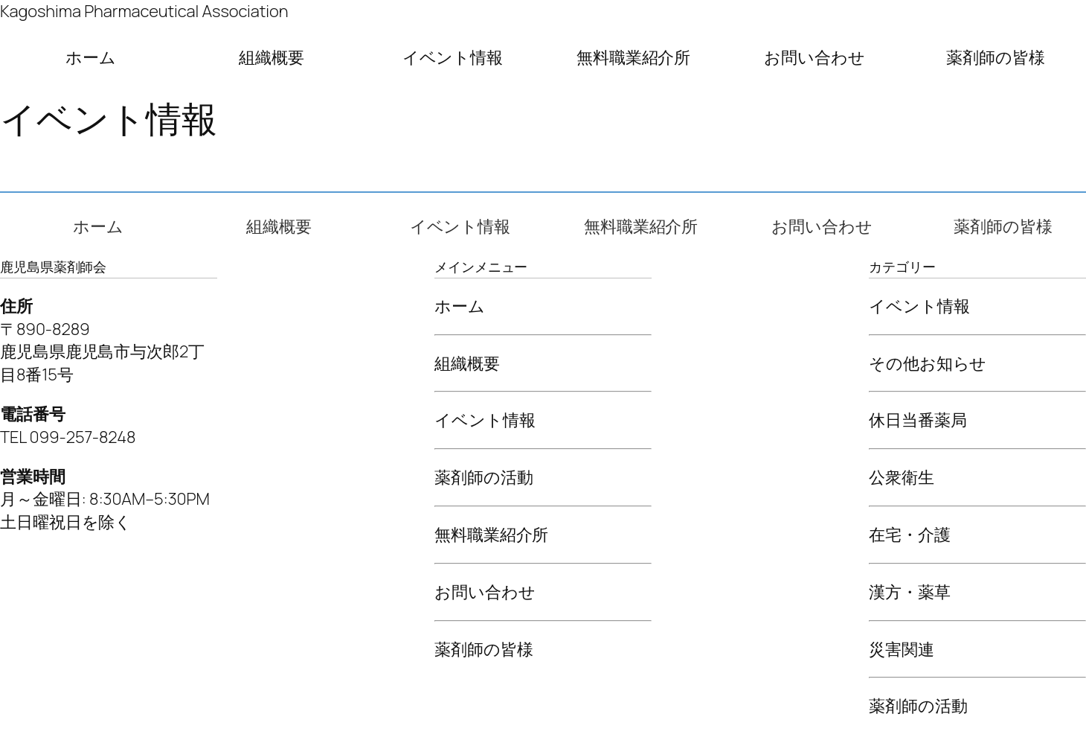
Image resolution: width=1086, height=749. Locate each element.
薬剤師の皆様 (995, 57)
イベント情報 (452, 57)
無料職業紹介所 (633, 57)
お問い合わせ (814, 57)
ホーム (90, 57)
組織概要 (271, 57)
